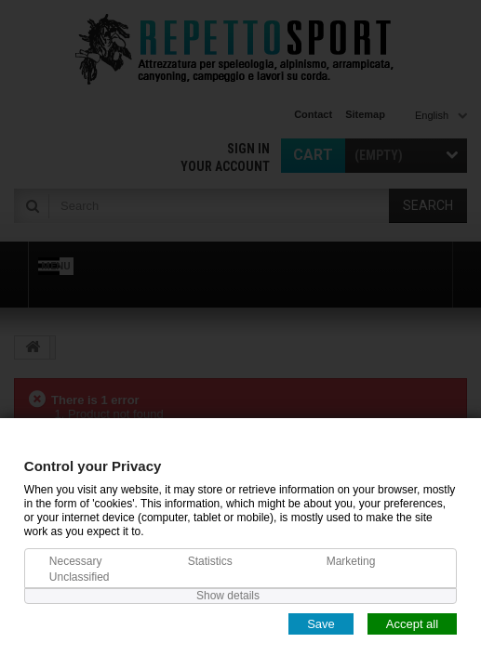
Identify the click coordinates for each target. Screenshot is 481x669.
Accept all (412, 623)
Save (321, 623)
